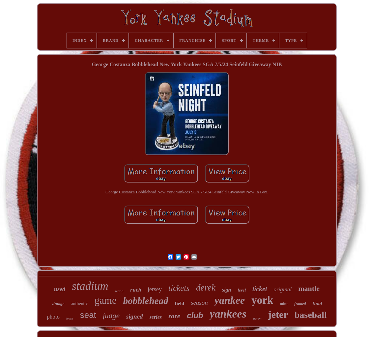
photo (53, 317)
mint (284, 303)
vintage (57, 303)
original (282, 289)
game (106, 300)
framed (300, 303)
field (179, 303)
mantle (309, 288)
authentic (79, 303)
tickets (178, 288)
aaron (257, 318)
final (317, 303)
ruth (135, 290)
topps (69, 318)
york (262, 300)
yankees (228, 314)
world (119, 291)
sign (226, 290)
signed (134, 316)
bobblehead (145, 300)
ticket (259, 289)
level (242, 290)
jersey (155, 289)
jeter (278, 314)
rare (174, 316)
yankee (229, 300)
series (156, 317)
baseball (311, 315)
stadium (90, 286)
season (199, 302)
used (59, 289)
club (195, 315)
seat (88, 315)
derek (205, 288)
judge (111, 316)
